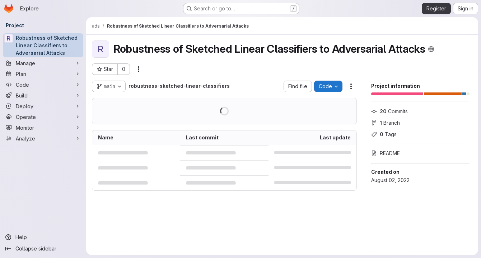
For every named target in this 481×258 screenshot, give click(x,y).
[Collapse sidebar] (43, 249)
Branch (385, 123)
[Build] (43, 95)
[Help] (43, 237)
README (385, 153)
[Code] (43, 85)
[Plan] (43, 74)
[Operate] (43, 117)
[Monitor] (43, 128)
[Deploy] (43, 106)
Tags (384, 134)
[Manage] (43, 63)
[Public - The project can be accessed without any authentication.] (431, 49)
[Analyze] (43, 138)
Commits (389, 111)
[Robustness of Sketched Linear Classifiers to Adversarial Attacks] (43, 45)
